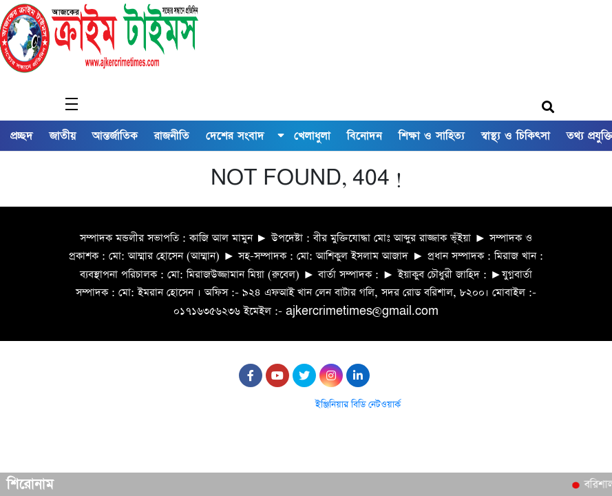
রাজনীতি (171, 135)
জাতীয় (63, 135)
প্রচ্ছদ (21, 135)
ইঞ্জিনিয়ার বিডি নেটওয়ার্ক (358, 404)
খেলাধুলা (312, 135)
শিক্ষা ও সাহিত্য (432, 135)
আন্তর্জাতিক (115, 135)
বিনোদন (364, 135)
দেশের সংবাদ (235, 135)
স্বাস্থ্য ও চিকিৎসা (515, 135)
